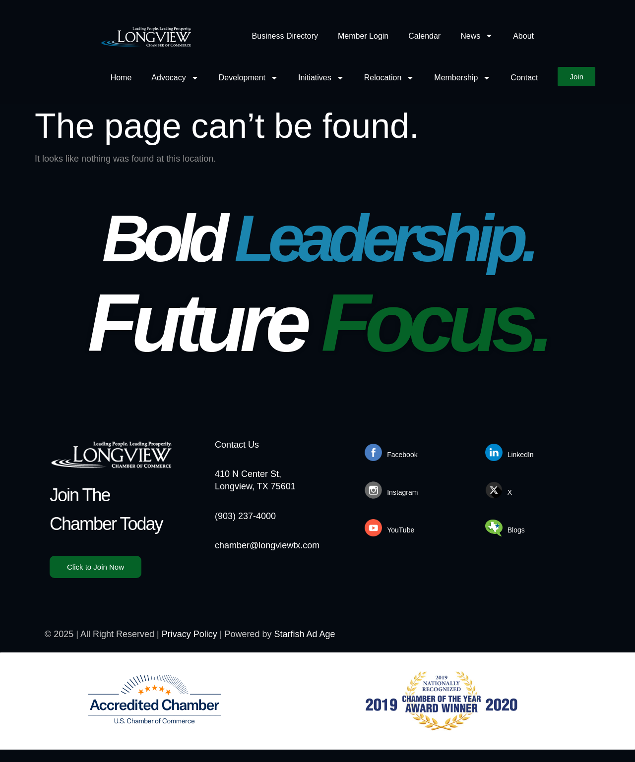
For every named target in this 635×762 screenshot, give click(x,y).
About (523, 36)
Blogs (516, 530)
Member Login (363, 36)
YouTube (400, 530)
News (476, 36)
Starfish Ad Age (304, 634)
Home (121, 77)
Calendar (424, 36)
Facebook (402, 455)
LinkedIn (521, 455)
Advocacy (174, 77)
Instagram (402, 492)
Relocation (389, 77)
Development (248, 77)
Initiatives (321, 77)
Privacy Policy (189, 634)
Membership (462, 77)
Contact (524, 77)
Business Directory (285, 36)
